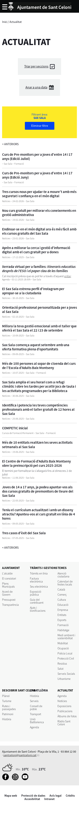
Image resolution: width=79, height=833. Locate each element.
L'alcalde (7, 573)
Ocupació (63, 648)
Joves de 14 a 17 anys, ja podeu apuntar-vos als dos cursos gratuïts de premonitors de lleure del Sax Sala (37, 491)
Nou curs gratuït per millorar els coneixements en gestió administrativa (39, 212)
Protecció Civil (66, 658)
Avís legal (56, 795)
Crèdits (70, 795)
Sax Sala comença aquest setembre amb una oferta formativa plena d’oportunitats (35, 347)
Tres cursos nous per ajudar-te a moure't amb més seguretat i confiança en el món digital (39, 193)
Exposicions (64, 706)
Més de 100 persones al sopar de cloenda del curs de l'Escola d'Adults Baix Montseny (39, 365)
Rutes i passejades (9, 707)
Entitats (62, 615)
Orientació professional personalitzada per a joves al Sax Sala (39, 309)
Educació (63, 605)
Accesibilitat (32, 799)
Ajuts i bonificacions (38, 609)
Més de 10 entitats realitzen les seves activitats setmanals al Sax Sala (37, 444)
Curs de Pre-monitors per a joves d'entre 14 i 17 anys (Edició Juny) (37, 175)
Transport (35, 714)
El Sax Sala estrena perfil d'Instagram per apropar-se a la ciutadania (33, 290)
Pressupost (8, 600)
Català (61, 589)
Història (6, 719)
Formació (63, 625)
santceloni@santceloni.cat (19, 755)
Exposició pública (35, 593)
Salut (60, 669)
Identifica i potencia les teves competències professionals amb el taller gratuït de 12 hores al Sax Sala (38, 409)
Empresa (63, 610)
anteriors (10, 144)
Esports (62, 620)
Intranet (49, 799)
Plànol (5, 696)
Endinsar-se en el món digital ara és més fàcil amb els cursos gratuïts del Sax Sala (39, 231)
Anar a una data (36, 87)
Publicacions (65, 711)
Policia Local (65, 653)
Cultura (62, 600)
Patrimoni (7, 714)
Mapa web (10, 795)
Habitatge (63, 630)
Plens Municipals (8, 585)
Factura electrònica (36, 580)
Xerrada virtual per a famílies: (39, 268)
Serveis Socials (66, 674)
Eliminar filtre (39, 126)
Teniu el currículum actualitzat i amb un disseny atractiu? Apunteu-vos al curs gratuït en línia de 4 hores (38, 514)
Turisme (6, 701)
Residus (62, 663)
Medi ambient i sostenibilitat (66, 636)
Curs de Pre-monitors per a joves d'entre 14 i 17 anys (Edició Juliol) (37, 156)
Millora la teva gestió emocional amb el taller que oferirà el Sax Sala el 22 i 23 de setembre (39, 328)
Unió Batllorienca (37, 720)
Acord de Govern (7, 593)
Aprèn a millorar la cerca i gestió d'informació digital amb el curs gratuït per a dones (36, 249)
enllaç (67, 276)
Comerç (62, 594)
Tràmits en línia (39, 573)
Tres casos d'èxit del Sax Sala (24, 533)
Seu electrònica (39, 586)
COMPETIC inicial (15, 428)
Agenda (34, 727)
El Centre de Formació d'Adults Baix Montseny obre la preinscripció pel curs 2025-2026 (36, 463)
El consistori (9, 578)
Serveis (34, 701)
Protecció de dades (33, 795)
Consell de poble (36, 707)
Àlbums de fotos (67, 716)
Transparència (10, 605)
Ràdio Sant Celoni (64, 722)
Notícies (62, 701)
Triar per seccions (36, 66)
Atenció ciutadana (63, 574)
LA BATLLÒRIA (39, 690)
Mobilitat (63, 643)
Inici (4, 22)
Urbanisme (64, 679)
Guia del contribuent (36, 601)
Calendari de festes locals (65, 583)
